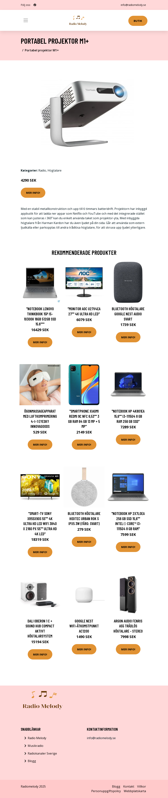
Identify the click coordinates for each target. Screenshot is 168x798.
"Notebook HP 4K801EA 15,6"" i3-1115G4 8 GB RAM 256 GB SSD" (128, 416)
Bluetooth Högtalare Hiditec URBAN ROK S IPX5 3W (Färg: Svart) (84, 518)
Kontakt (128, 786)
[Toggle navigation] (26, 20)
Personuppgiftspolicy (106, 791)
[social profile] (35, 4)
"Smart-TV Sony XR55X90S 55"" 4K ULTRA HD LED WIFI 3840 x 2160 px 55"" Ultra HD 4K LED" (40, 523)
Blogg (32, 761)
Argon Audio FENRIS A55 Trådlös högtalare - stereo (128, 626)
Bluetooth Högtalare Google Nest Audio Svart (128, 313)
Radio (42, 170)
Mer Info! (33, 192)
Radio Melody (37, 738)
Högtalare (55, 170)
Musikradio (35, 746)
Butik (138, 21)
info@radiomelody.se (133, 5)
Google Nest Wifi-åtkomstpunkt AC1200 (84, 626)
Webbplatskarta (135, 791)
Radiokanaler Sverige (42, 753)
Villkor (141, 786)
